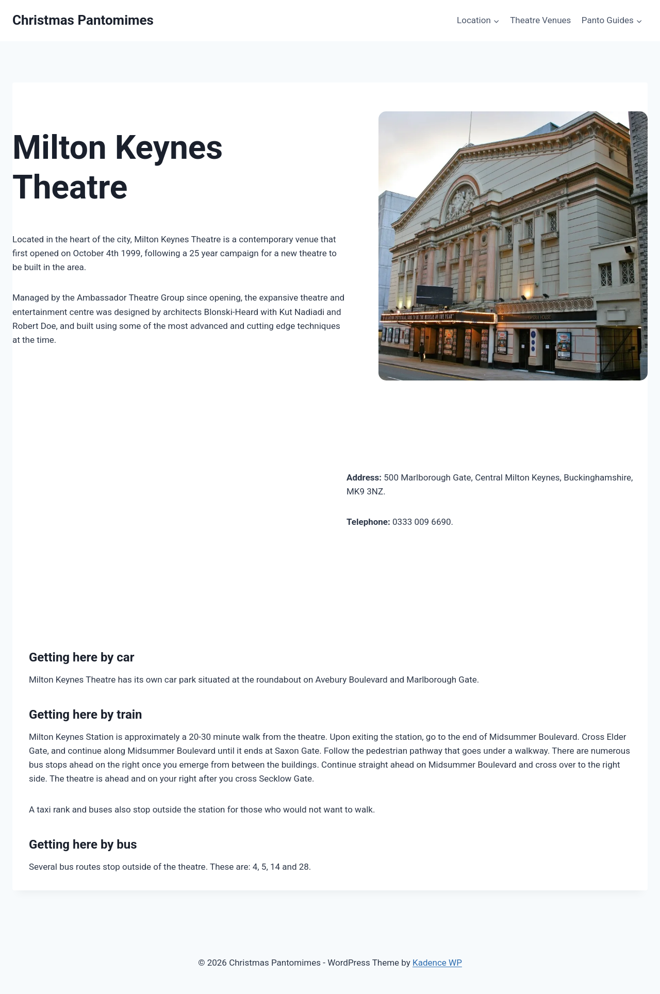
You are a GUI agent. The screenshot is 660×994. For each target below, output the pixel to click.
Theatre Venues (540, 20)
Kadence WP (437, 962)
